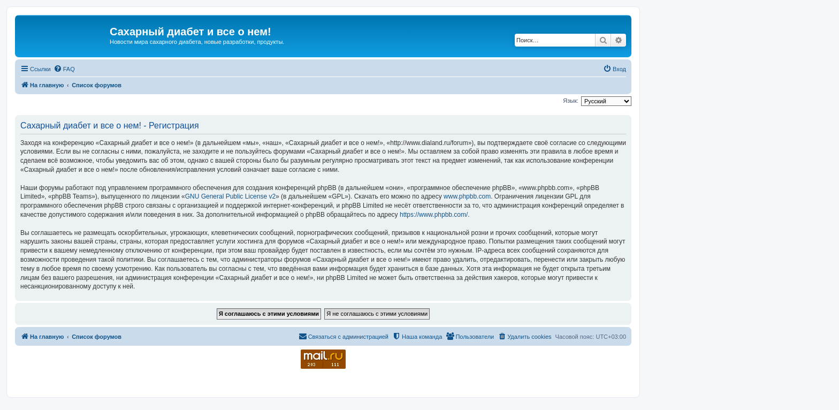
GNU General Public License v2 (230, 196)
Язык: (570, 100)
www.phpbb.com (467, 196)
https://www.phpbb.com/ (434, 214)
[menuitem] (64, 69)
